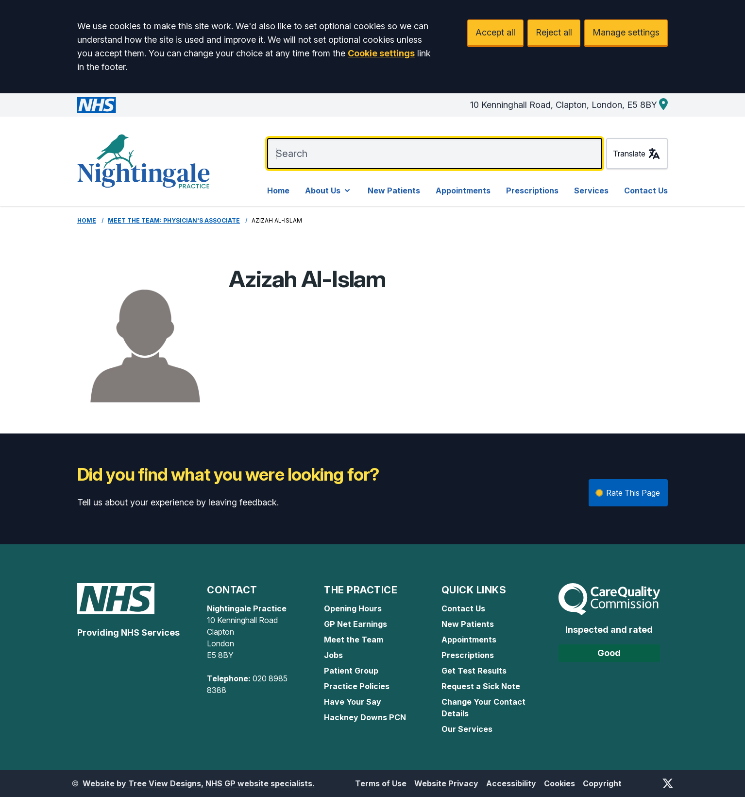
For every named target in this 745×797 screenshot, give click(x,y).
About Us (328, 190)
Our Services (466, 729)
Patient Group (351, 671)
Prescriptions (532, 190)
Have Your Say (352, 702)
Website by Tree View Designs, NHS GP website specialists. (199, 783)
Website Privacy (446, 783)
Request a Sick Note (480, 686)
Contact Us (646, 190)
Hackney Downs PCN (365, 717)
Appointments (463, 190)
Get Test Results (474, 671)
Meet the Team (353, 639)
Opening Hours (353, 608)
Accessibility (511, 783)
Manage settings (626, 32)
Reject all (554, 32)
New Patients (394, 190)
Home (278, 190)
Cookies (559, 783)
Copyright (602, 783)
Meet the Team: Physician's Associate (174, 220)
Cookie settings (381, 53)
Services (591, 190)
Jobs (333, 655)
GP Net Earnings (355, 624)
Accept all (495, 32)
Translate (637, 153)
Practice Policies (356, 686)
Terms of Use (380, 783)
